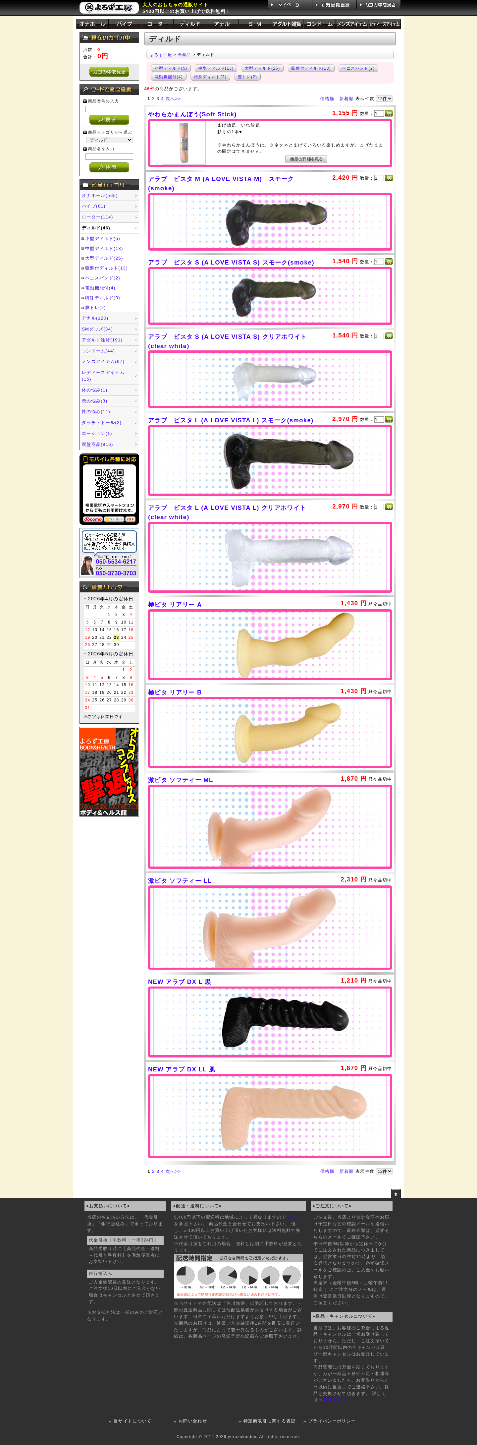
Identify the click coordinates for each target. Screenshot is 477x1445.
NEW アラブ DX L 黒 (179, 981)
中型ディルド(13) (104, 248)
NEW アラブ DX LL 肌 (181, 1069)
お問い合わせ (193, 1421)
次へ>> (173, 98)
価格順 (327, 98)
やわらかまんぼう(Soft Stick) (192, 114)
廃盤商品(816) (97, 444)
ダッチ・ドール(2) (102, 422)
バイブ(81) (94, 206)
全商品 (184, 54)
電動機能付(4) (100, 287)
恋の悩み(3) (94, 400)
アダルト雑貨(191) (102, 339)
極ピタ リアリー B (175, 692)
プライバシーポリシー (332, 1421)
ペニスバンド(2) (102, 277)
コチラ (293, 1217)
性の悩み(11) (96, 411)
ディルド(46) (96, 227)
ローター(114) (97, 216)
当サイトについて (133, 1421)
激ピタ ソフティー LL (180, 880)
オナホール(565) (100, 195)
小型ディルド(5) (102, 238)
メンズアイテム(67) (103, 361)
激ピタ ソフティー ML (180, 779)
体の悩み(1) (94, 390)
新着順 (347, 98)
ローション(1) (97, 433)
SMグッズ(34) (97, 329)
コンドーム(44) (98, 350)
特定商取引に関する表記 (269, 1421)
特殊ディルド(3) (102, 297)
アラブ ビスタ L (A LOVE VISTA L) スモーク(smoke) (231, 420)
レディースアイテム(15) (103, 376)
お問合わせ (335, 1400)
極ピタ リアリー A (175, 604)
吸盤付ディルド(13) (106, 268)
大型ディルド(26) (104, 258)
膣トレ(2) (95, 307)
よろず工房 (161, 54)
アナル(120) (95, 318)
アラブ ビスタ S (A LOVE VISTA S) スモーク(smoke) (231, 262)
